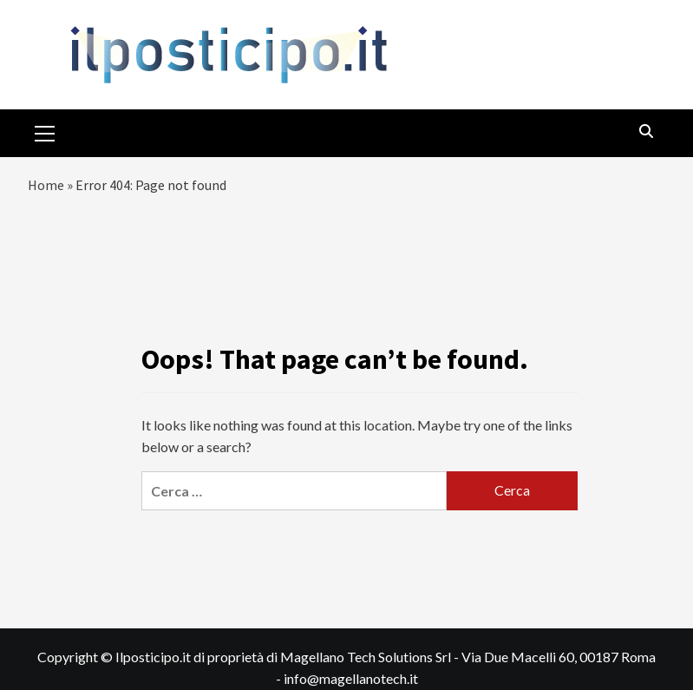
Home (46, 185)
